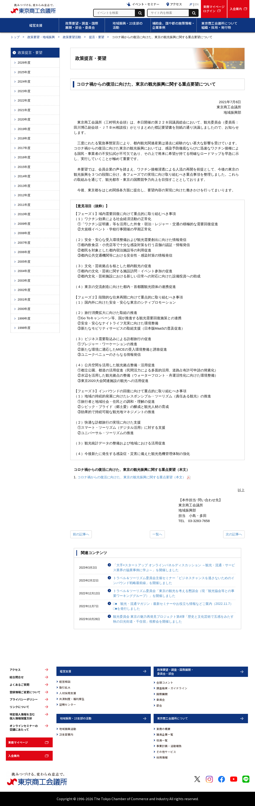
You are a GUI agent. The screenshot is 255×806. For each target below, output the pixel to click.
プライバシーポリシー (24, 699)
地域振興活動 (67, 729)
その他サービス (166, 752)
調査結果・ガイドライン (171, 688)
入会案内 (13, 756)
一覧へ (157, 534)
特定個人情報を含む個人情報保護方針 (22, 716)
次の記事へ (234, 534)
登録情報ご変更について (25, 692)
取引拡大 (64, 687)
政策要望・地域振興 (41, 37)
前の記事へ (81, 534)
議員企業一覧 (164, 734)
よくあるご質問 (19, 684)
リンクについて (19, 707)
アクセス (15, 670)
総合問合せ (17, 677)
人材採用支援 (67, 693)
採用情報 (162, 757)
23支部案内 (66, 734)
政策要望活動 (72, 37)
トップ (15, 37)
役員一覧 (162, 740)
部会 (159, 705)
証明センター (67, 704)
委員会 (160, 699)
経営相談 (64, 681)
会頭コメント (164, 682)
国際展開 (162, 694)
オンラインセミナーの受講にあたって (24, 728)
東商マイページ (18, 742)
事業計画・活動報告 (169, 746)
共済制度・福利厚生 (72, 699)
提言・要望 (96, 37)
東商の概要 (163, 729)
